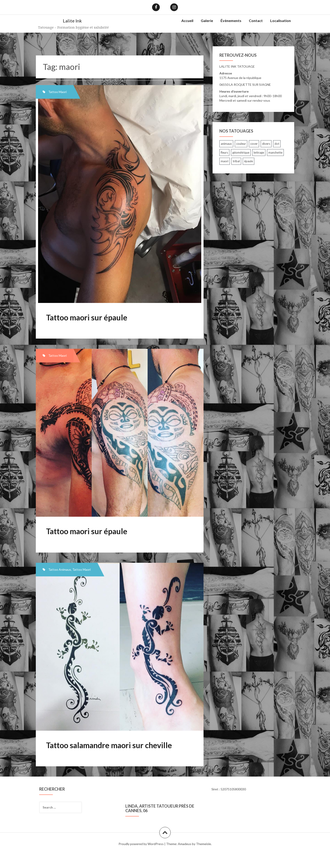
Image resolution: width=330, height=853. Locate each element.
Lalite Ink (72, 20)
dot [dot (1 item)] (276, 143)
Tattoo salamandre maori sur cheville (109, 745)
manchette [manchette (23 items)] (275, 152)
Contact (256, 20)
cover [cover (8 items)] (254, 143)
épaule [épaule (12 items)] (248, 161)
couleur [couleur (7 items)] (241, 143)
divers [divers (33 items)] (266, 143)
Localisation (280, 20)
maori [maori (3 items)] (224, 161)
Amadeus (184, 844)
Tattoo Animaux (59, 569)
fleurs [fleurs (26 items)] (224, 152)
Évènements (231, 20)
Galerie (207, 20)
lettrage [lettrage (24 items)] (259, 152)
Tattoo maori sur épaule (86, 317)
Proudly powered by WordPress (141, 844)
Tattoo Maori (57, 92)
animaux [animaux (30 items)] (226, 143)
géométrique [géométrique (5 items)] (240, 152)
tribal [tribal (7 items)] (236, 161)
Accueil (187, 20)
